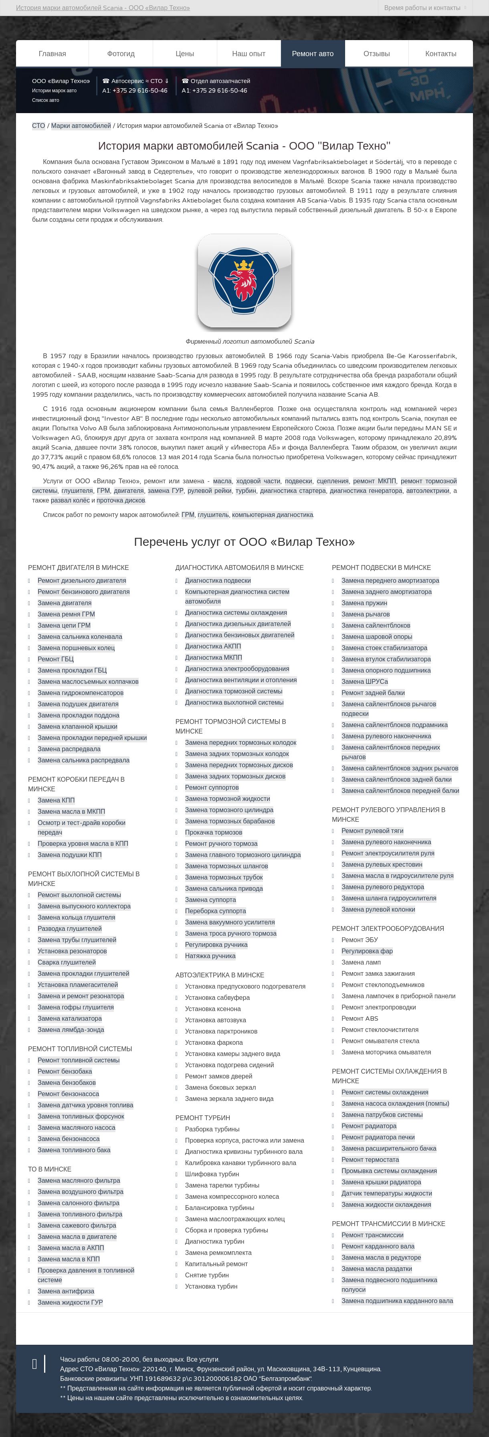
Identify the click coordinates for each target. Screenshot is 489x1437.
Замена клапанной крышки (77, 727)
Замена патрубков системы (382, 1115)
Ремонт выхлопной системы (79, 895)
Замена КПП (56, 801)
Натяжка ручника (210, 956)
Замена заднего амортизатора (386, 592)
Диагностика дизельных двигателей (238, 624)
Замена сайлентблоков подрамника (394, 725)
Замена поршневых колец (76, 648)
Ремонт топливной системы (79, 1060)
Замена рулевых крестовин (381, 865)
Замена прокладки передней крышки (92, 738)
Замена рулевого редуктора (382, 887)
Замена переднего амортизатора (390, 581)
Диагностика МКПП (213, 658)
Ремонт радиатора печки (378, 1137)
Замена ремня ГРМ (66, 614)
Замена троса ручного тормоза (231, 934)
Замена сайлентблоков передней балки (400, 791)
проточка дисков (121, 501)
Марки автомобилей (81, 126)
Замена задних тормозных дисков (235, 776)
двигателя (128, 491)
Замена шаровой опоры (376, 637)
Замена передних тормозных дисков (239, 765)
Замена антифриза (66, 1291)
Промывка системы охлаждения (389, 1171)
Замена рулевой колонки (378, 910)
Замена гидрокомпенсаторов (80, 693)
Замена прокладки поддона (78, 715)
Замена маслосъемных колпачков (88, 682)
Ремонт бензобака (65, 1072)
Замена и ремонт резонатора (81, 996)
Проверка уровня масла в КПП (83, 844)
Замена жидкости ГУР (70, 1303)
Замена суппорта (210, 900)
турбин (246, 491)
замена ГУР (166, 491)
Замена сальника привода (224, 889)
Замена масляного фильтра (79, 1181)
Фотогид (120, 53)
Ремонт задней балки (373, 693)
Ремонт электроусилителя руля (387, 853)
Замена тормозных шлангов (226, 866)
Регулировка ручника (216, 945)
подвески (298, 481)
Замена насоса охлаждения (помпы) (395, 1104)
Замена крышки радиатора (381, 1182)
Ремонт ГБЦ (56, 659)
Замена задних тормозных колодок (237, 754)
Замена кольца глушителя (76, 918)
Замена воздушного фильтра (80, 1192)
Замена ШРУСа (364, 682)
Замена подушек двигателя (78, 704)
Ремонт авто (312, 53)
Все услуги (202, 1360)
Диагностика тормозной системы (234, 691)
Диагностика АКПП (213, 646)
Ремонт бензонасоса (68, 1094)
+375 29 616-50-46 (140, 90)
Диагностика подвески (218, 581)
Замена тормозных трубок (224, 878)
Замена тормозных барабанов (230, 821)
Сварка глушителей (67, 963)
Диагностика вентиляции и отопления (241, 680)
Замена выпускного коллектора (84, 906)
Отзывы (377, 53)
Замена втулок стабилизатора (386, 659)
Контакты (441, 53)
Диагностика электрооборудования (237, 669)
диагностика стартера (293, 491)
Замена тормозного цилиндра (229, 810)
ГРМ (103, 491)
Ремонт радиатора (368, 1126)
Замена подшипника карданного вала (397, 1301)
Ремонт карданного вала (377, 1246)
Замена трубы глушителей (77, 940)
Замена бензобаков (67, 1083)
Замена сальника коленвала (80, 637)
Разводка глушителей (70, 929)
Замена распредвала (69, 749)
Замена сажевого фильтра (77, 1226)
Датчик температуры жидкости (386, 1194)
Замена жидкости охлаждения (386, 1205)
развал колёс (70, 501)
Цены (185, 53)
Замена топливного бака (74, 1150)
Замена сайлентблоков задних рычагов (400, 768)
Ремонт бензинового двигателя (84, 592)
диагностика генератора (366, 491)
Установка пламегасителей (78, 985)
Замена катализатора (70, 1019)
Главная (52, 53)
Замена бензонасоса (69, 1139)
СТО (38, 126)
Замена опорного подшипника (386, 671)
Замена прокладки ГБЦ (72, 671)
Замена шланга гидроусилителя (388, 898)
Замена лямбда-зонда (71, 1030)
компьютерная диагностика (272, 515)
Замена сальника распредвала (83, 760)
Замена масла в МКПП (71, 812)
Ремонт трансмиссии (372, 1235)
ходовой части (258, 481)
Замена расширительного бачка (388, 1149)
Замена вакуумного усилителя (230, 922)
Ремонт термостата (370, 1160)
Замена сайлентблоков (375, 626)
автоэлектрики (427, 491)
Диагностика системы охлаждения (236, 613)
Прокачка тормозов (213, 833)
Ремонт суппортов (212, 788)
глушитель (213, 515)
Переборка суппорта (215, 911)
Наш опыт (248, 53)
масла (222, 481)
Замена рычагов (365, 614)
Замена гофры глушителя (76, 1007)
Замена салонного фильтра (78, 1203)
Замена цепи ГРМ (64, 626)
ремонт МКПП (374, 481)
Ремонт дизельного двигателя (82, 581)
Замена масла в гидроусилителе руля (397, 876)
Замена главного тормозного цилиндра (243, 855)
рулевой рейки (210, 491)
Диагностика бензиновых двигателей (240, 635)
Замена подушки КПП (70, 855)
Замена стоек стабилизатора (384, 648)
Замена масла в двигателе (77, 1237)
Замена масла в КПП (69, 1259)
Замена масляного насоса (76, 1128)
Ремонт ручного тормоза (221, 844)
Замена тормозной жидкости (227, 799)
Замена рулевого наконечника (386, 736)
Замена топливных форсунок (81, 1117)
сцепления (332, 481)
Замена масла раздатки (376, 1269)
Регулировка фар (367, 951)
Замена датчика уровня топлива (85, 1105)
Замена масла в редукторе (381, 1258)
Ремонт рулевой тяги (372, 831)
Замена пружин (364, 603)
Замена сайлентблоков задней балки (396, 780)
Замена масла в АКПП (71, 1248)
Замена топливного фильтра (80, 1214)
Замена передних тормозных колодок (241, 743)
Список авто (45, 100)
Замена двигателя (65, 603)
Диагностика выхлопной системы (234, 703)
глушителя (77, 491)
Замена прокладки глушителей (83, 974)
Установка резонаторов (72, 951)
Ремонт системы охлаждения (384, 1092)
